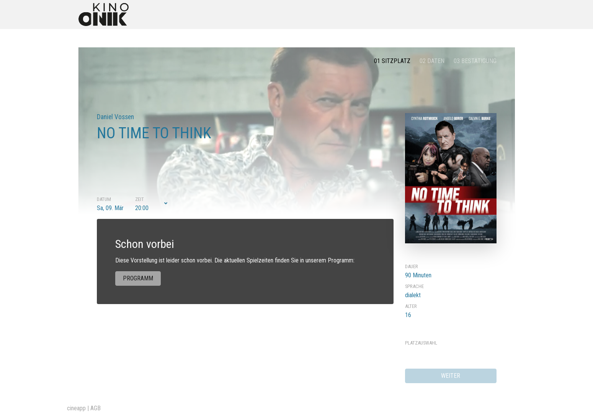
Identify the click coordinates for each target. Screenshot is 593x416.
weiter (450, 375)
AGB (95, 408)
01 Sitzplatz (392, 61)
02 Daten (432, 61)
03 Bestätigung (475, 61)
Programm (138, 278)
